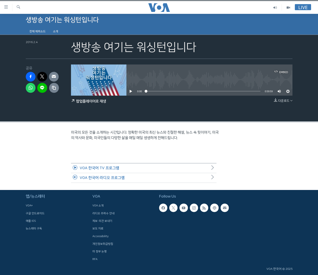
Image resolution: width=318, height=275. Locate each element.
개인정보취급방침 (102, 243)
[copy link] (54, 88)
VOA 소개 (98, 205)
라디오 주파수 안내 (103, 213)
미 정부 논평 (99, 251)
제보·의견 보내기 (102, 220)
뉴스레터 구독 (34, 228)
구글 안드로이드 (35, 213)
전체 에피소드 (37, 31)
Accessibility (100, 236)
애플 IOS (31, 220)
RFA (94, 259)
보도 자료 (97, 228)
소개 (55, 31)
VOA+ (29, 205)
